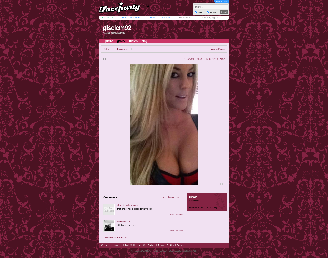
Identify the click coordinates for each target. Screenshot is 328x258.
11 (210, 59)
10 (207, 59)
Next (222, 59)
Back (199, 59)
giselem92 (116, 27)
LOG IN (219, 1)
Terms (161, 245)
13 (216, 59)
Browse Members (131, 17)
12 (213, 59)
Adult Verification (132, 245)
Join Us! (118, 245)
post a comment (176, 197)
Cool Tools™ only (209, 207)
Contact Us (106, 245)
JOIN (226, 1)
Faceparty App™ (209, 17)
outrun (120, 221)
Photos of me (122, 49)
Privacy (180, 245)
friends (133, 41)
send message (176, 214)
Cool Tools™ (184, 17)
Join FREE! (107, 17)
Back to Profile (217, 49)
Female (166, 17)
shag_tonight (123, 205)
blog (144, 41)
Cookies (170, 245)
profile (109, 41)
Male (152, 17)
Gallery (107, 49)
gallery (121, 41)
